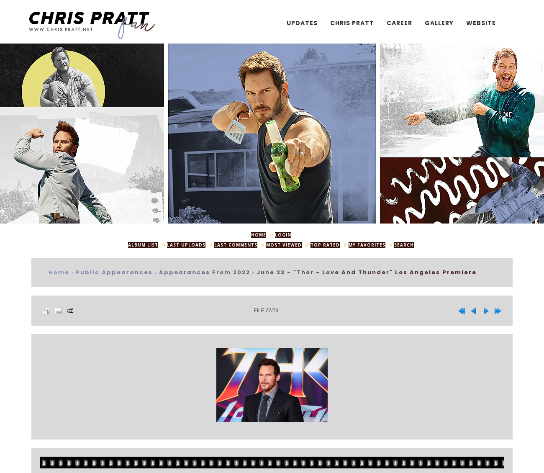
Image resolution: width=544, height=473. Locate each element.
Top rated (325, 245)
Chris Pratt (352, 23)
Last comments (235, 245)
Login (283, 235)
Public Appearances (114, 272)
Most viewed (284, 245)
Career (399, 23)
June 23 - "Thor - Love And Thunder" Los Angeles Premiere (367, 272)
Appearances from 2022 (204, 272)
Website (481, 23)
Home (258, 235)
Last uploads (186, 245)
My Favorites (367, 245)
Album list (143, 245)
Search (404, 245)
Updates (302, 23)
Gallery (439, 23)
